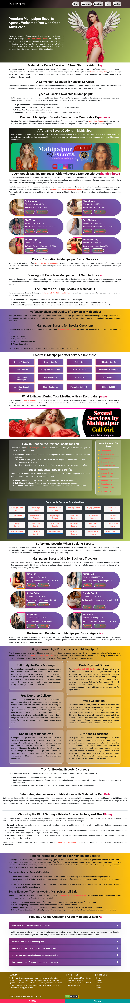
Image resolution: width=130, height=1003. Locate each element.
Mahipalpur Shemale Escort (21, 388)
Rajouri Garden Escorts (112, 525)
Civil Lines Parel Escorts (93, 517)
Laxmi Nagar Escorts (74, 525)
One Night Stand (50, 377)
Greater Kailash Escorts (35, 517)
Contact (117, 4)
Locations (98, 4)
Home (75, 4)
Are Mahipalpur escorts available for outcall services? (34, 948)
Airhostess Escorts (108, 362)
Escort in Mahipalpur (30, 400)
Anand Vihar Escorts (93, 525)
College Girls (79, 362)
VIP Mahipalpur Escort (35, 448)
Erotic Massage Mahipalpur (22, 378)
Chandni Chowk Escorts (55, 509)
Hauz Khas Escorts (112, 509)
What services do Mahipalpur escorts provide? (31, 925)
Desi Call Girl (79, 377)
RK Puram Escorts (112, 531)
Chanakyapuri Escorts (74, 533)
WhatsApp (97, 1001)
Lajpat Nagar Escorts (55, 517)
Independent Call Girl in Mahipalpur (56, 293)
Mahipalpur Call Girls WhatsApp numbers (67, 189)
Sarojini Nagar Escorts (93, 533)
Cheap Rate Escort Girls (50, 370)
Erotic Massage (108, 377)
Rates (108, 4)
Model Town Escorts (74, 517)
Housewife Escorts (21, 362)
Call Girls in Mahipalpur (67, 842)
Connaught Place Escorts (17, 509)
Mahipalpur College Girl (79, 387)
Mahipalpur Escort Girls (67, 329)
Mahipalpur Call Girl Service (84, 669)
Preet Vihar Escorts (36, 525)
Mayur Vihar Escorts (55, 525)
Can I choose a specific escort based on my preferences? (35, 962)
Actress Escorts (21, 370)
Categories (86, 4)
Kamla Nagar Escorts (112, 517)
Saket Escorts (17, 516)
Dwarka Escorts (55, 531)
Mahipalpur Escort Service (37, 39)
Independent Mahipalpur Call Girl (73, 895)
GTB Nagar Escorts (17, 525)
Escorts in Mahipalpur (98, 72)
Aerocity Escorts (74, 508)
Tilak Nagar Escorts (36, 533)
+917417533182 (32, 1001)
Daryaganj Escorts (93, 508)
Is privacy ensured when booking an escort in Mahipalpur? (35, 955)
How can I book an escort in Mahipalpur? (28, 941)
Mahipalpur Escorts (96, 121)
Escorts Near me (79, 370)
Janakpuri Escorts (16, 531)
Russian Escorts (50, 362)
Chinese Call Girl (108, 387)
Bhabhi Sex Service (50, 387)
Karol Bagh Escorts (36, 509)
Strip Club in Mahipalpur (108, 370)
